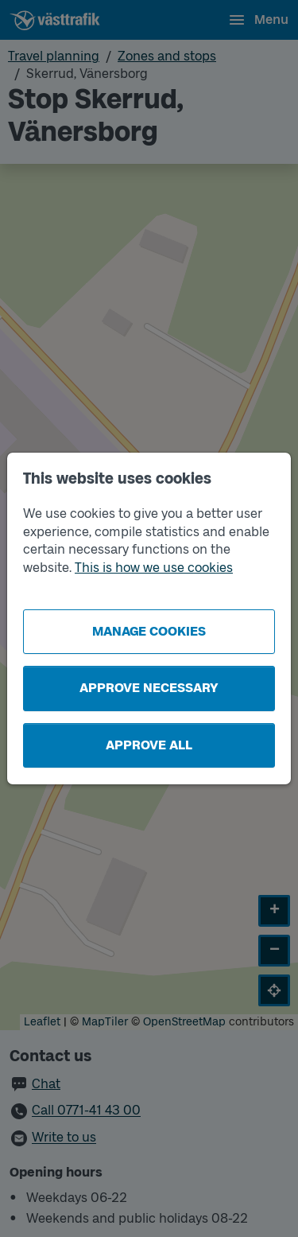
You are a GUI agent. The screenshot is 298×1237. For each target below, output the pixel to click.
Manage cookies (149, 631)
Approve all (149, 745)
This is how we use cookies (154, 567)
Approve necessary (149, 687)
